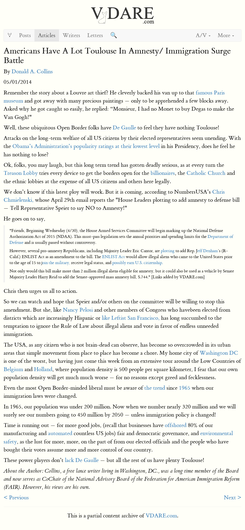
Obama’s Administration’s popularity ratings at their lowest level (86, 146)
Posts (25, 35)
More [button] (226, 35)
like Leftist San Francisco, (131, 317)
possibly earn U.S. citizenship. (137, 262)
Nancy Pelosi (78, 309)
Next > (232, 497)
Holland (43, 369)
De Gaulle (124, 127)
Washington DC (219, 352)
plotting (168, 250)
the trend (154, 387)
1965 (184, 387)
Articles (46, 35)
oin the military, (56, 262)
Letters (95, 35)
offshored (175, 425)
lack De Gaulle (82, 460)
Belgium (13, 369)
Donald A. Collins (32, 71)
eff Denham (207, 250)
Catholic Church (205, 173)
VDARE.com (161, 515)
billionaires (163, 173)
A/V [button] (203, 35)
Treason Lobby (21, 173)
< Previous (16, 497)
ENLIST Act (113, 256)
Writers (71, 35)
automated (60, 433)
